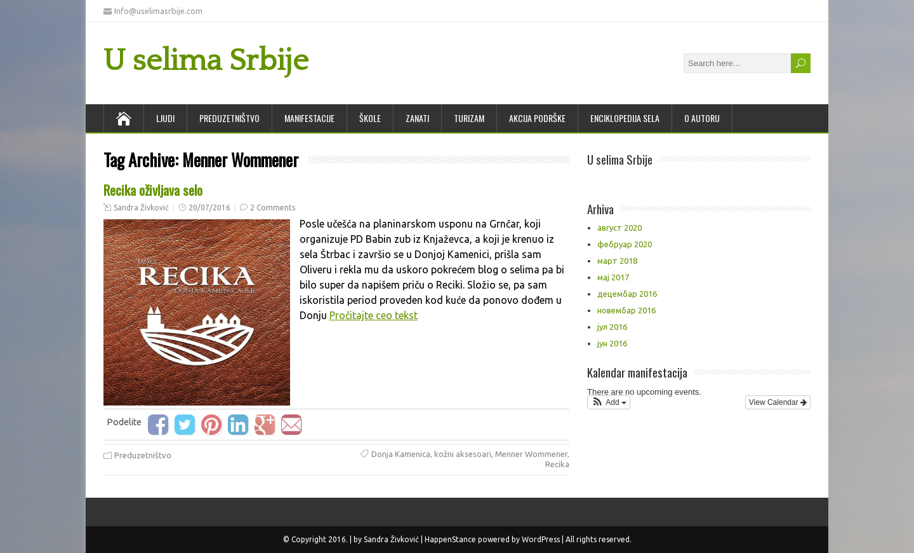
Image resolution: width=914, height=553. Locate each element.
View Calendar (778, 402)
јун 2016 (612, 343)
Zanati (417, 118)
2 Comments (272, 207)
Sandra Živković (141, 207)
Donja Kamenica (400, 453)
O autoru (702, 118)
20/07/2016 (209, 207)
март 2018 (617, 260)
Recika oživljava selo (152, 190)
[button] (609, 402)
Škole (370, 118)
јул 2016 (612, 326)
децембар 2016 (627, 293)
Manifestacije (309, 118)
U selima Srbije (205, 61)
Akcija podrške (537, 118)
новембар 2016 (626, 310)
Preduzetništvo (229, 118)
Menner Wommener (531, 453)
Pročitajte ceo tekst (373, 315)
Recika (557, 464)
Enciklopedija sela (624, 118)
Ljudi (165, 118)
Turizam (469, 118)
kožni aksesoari (462, 453)
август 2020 (619, 227)
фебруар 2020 (624, 244)
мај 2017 (613, 277)
